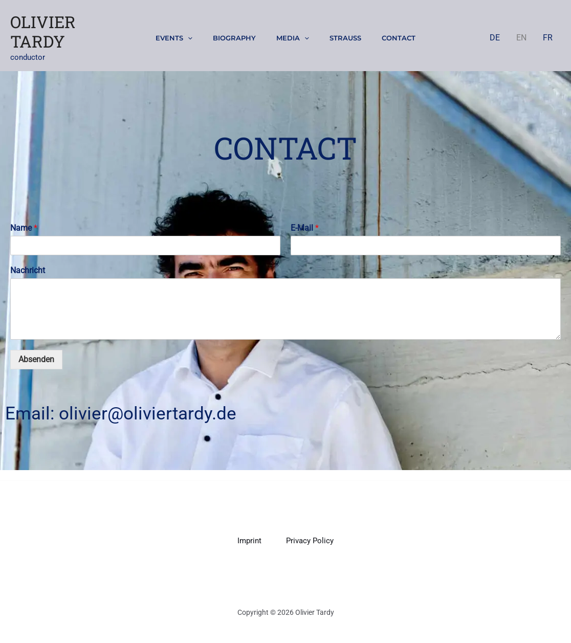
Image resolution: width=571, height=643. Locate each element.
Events (174, 38)
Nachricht (27, 270)
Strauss (345, 38)
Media (292, 38)
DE (495, 37)
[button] (187, 38)
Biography (234, 38)
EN (521, 37)
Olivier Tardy (43, 31)
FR (548, 37)
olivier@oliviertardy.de (147, 413)
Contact (398, 38)
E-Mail (305, 228)
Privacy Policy (310, 540)
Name (23, 228)
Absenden (36, 359)
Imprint (249, 540)
